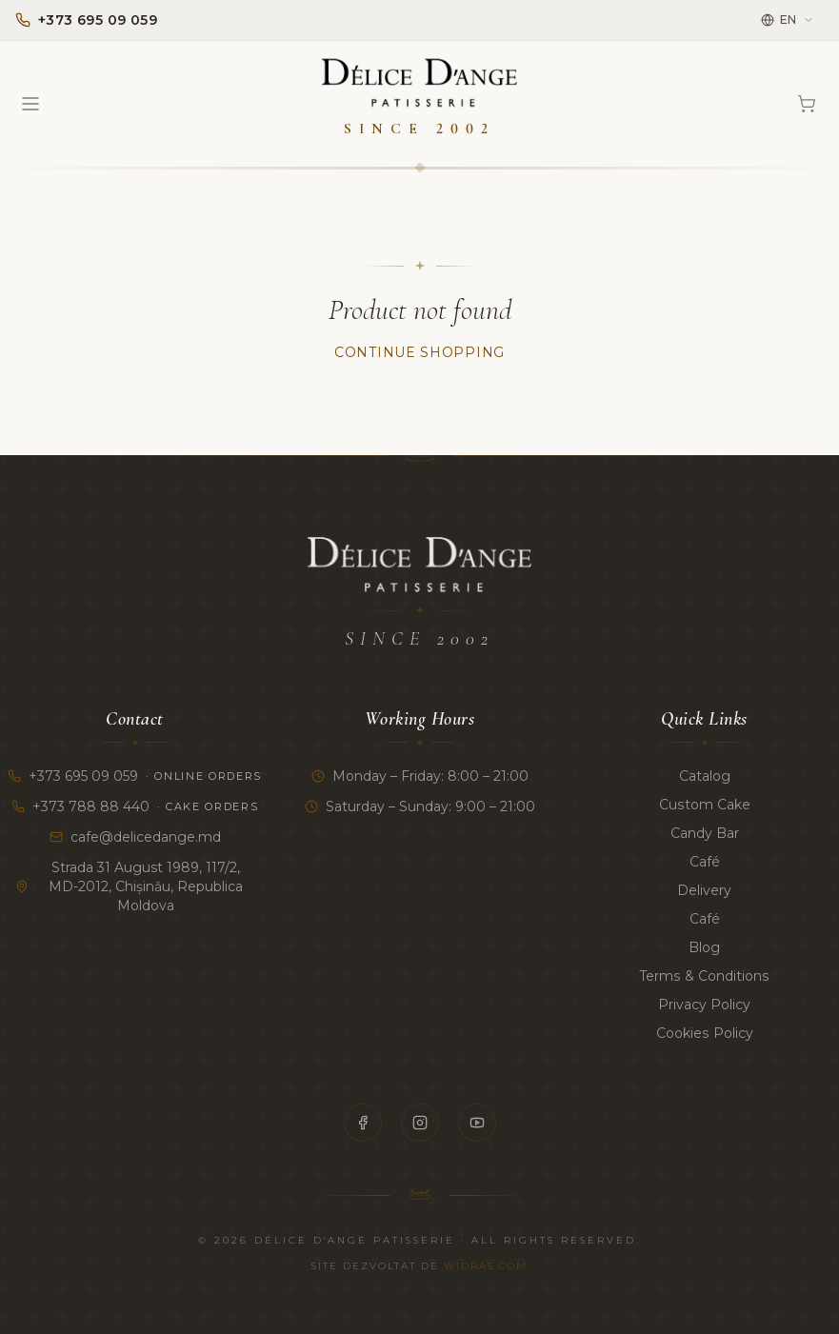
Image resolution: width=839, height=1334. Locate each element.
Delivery (704, 890)
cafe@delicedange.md (135, 837)
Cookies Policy (704, 1033)
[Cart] (806, 104)
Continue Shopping (419, 352)
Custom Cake (704, 804)
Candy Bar (704, 833)
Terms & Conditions (704, 976)
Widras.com (486, 1266)
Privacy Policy (704, 1004)
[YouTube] (477, 1123)
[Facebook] (363, 1123)
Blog (704, 947)
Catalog (704, 776)
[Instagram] (420, 1123)
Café (704, 861)
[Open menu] (30, 104)
